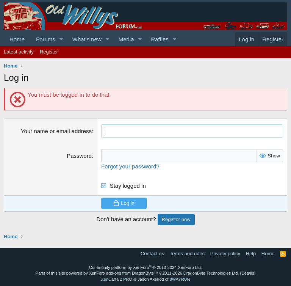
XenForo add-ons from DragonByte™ (123, 273)
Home (17, 39)
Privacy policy (225, 253)
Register (49, 52)
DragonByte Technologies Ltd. (211, 273)
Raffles (159, 39)
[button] (61, 39)
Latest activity (19, 52)
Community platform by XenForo (145, 267)
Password (79, 155)
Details (247, 273)
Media (126, 39)
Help (251, 253)
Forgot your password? (130, 166)
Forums (45, 39)
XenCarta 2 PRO (117, 279)
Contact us (152, 253)
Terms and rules (187, 253)
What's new (87, 39)
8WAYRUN (180, 279)
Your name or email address (56, 131)
